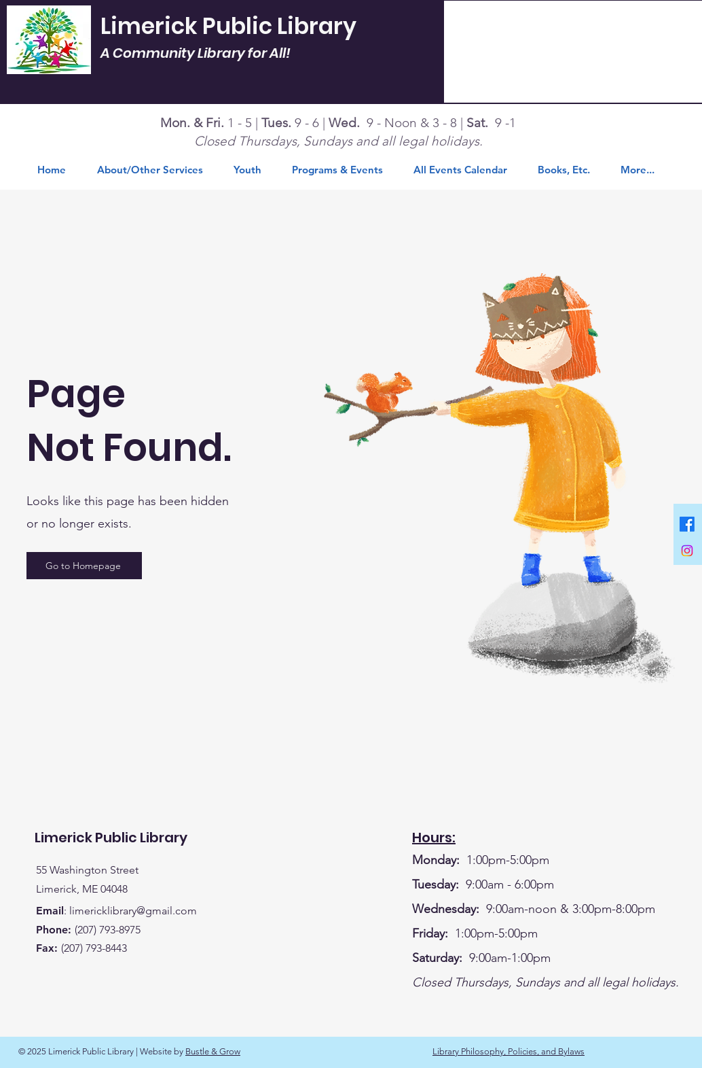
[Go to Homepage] (84, 565)
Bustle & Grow (212, 1051)
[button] (569, 170)
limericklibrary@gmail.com (133, 910)
